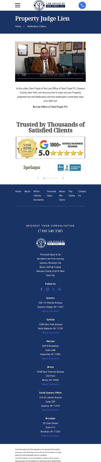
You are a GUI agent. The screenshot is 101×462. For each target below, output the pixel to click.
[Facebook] (41, 289)
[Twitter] (53, 289)
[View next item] (63, 178)
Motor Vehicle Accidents (39, 195)
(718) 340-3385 (50, 230)
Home (18, 191)
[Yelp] (59, 289)
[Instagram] (47, 289)
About (27, 191)
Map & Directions (50, 311)
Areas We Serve (62, 195)
